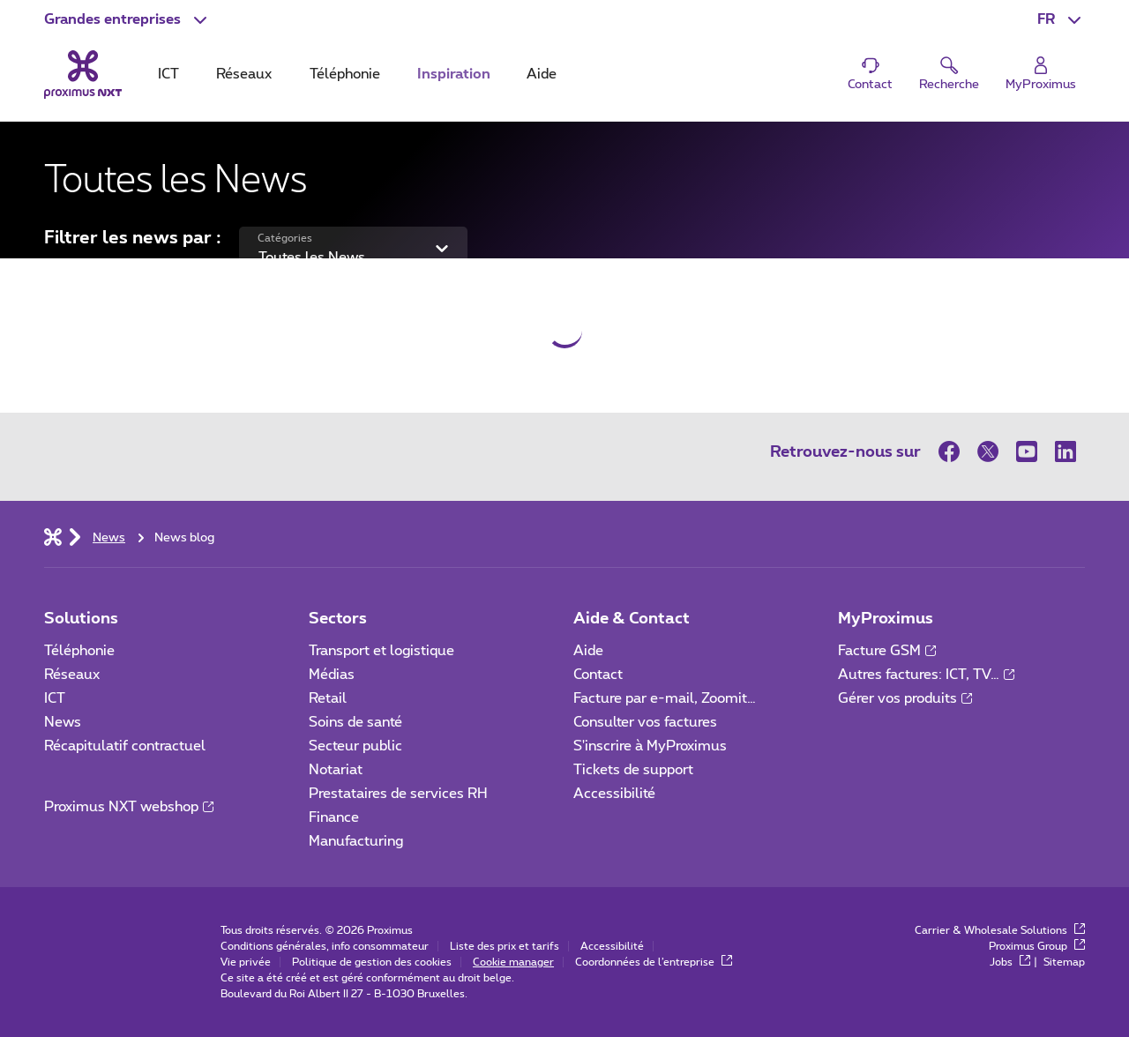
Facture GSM (887, 651)
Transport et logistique (381, 651)
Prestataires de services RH (398, 794)
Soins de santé (355, 722)
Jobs (1010, 962)
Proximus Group (1037, 946)
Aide (588, 651)
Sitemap (1064, 962)
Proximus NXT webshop (128, 807)
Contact (598, 675)
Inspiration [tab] (453, 74)
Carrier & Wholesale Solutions (1000, 930)
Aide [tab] (542, 74)
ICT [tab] (168, 74)
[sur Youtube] (1026, 451)
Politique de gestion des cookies (372, 962)
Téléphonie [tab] (345, 74)
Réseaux (72, 675)
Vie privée (246, 962)
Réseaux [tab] (244, 74)
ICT (54, 698)
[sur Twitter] (987, 451)
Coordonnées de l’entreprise (653, 962)
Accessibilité (614, 794)
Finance (334, 817)
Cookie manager (513, 962)
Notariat (336, 770)
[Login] (1041, 74)
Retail (328, 698)
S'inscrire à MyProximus (651, 746)
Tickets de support (635, 770)
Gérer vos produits (905, 698)
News (62, 722)
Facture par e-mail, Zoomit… (664, 698)
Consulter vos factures (645, 722)
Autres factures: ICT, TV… (926, 675)
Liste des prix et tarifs (504, 946)
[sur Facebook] (953, 451)
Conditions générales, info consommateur (325, 946)
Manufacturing (356, 841)
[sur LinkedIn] (1065, 451)
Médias (332, 675)
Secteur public (355, 746)
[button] (127, 19)
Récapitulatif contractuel (125, 746)
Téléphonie (79, 651)
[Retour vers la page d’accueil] (83, 74)
